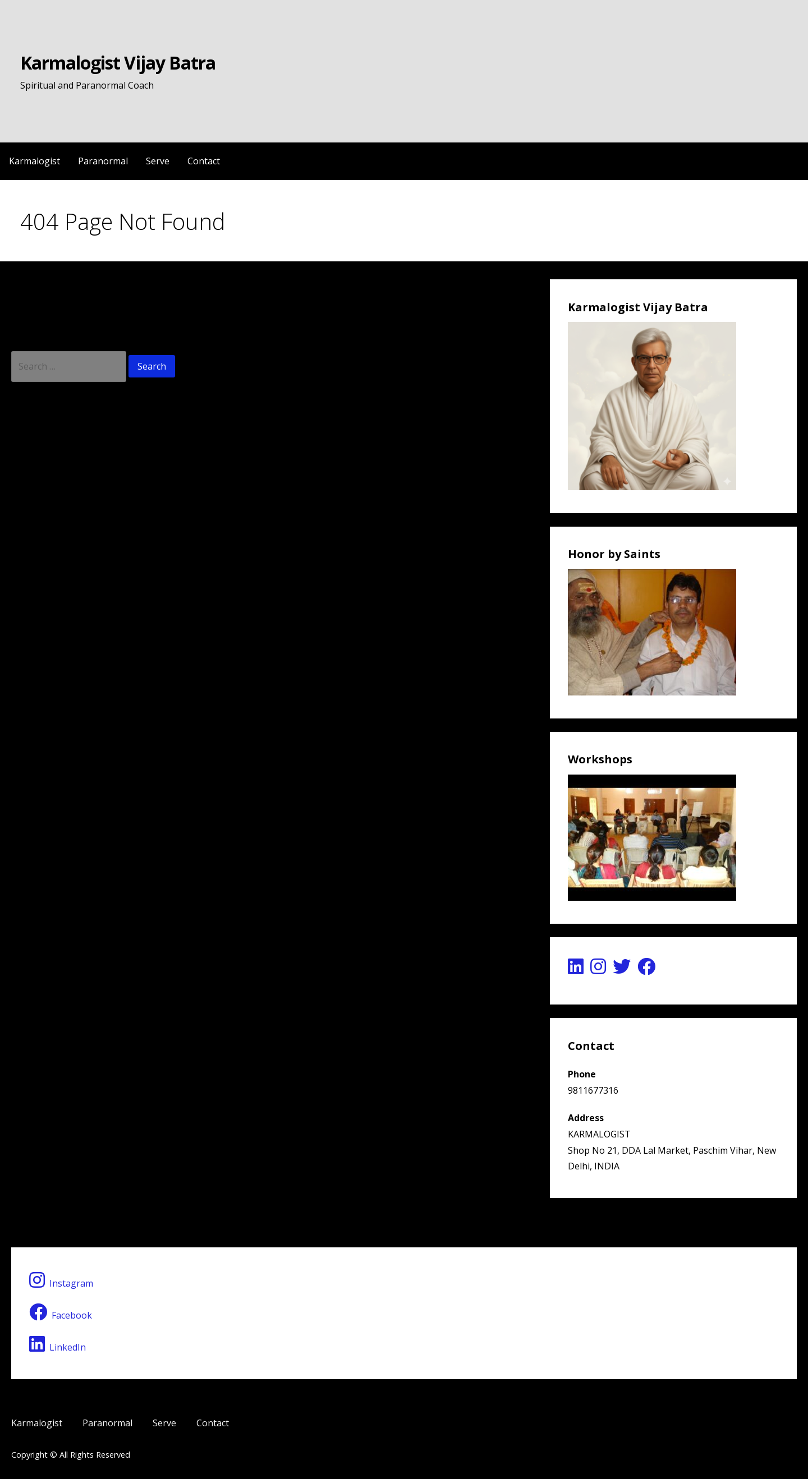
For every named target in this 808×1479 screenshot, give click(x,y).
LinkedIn (57, 1344)
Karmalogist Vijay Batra (117, 62)
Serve (157, 161)
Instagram (61, 1280)
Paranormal (103, 161)
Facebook (60, 1312)
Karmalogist (34, 161)
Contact (203, 161)
